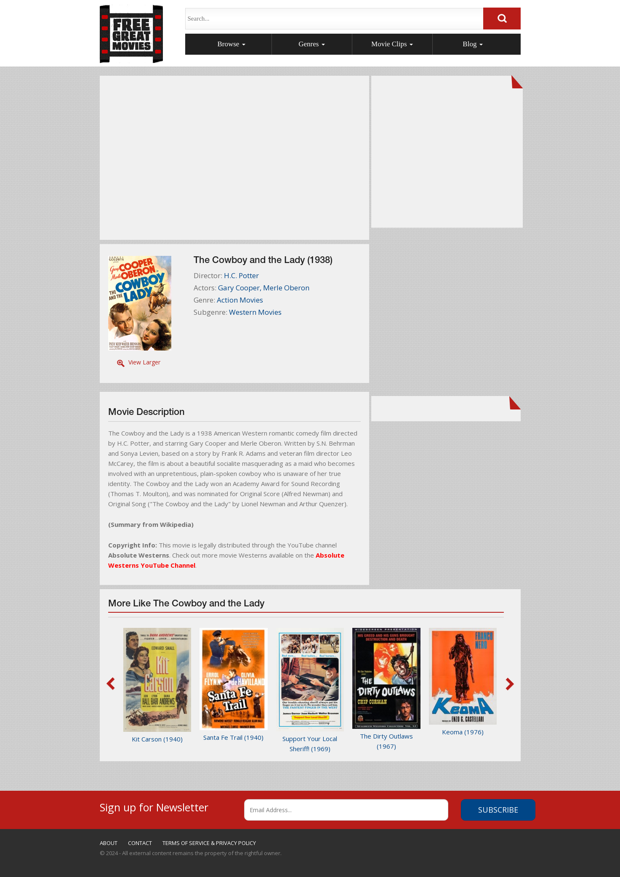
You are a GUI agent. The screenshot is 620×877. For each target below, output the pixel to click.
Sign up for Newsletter (154, 806)
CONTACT (140, 843)
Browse (231, 44)
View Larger (144, 362)
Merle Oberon (286, 287)
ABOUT (108, 843)
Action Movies (240, 300)
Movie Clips (392, 44)
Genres (311, 44)
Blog (472, 44)
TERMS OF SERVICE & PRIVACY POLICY (209, 843)
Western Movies (255, 312)
